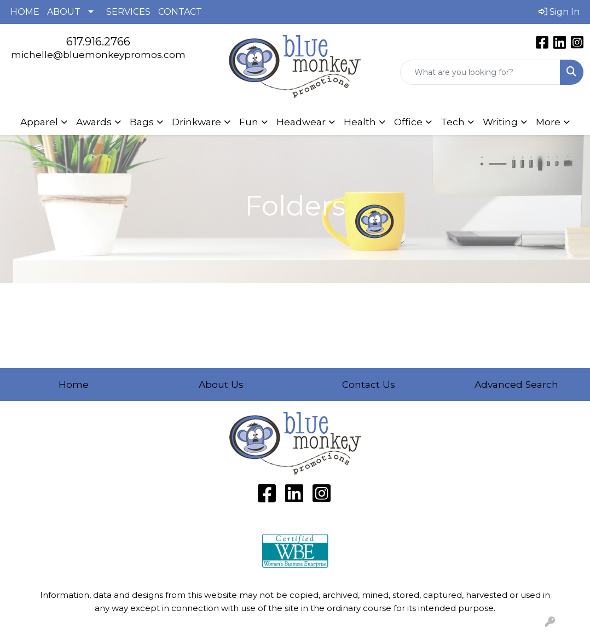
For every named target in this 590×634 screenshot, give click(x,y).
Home (74, 384)
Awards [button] (94, 121)
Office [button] (408, 121)
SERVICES (128, 12)
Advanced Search (516, 384)
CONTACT (180, 12)
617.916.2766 (98, 41)
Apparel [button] (39, 121)
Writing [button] (500, 121)
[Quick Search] (480, 72)
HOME (24, 12)
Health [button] (360, 121)
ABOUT (63, 12)
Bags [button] (142, 121)
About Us (221, 384)
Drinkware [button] (196, 121)
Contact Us (368, 384)
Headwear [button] (301, 121)
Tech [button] (453, 121)
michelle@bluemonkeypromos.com (98, 54)
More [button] (548, 121)
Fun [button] (248, 121)
